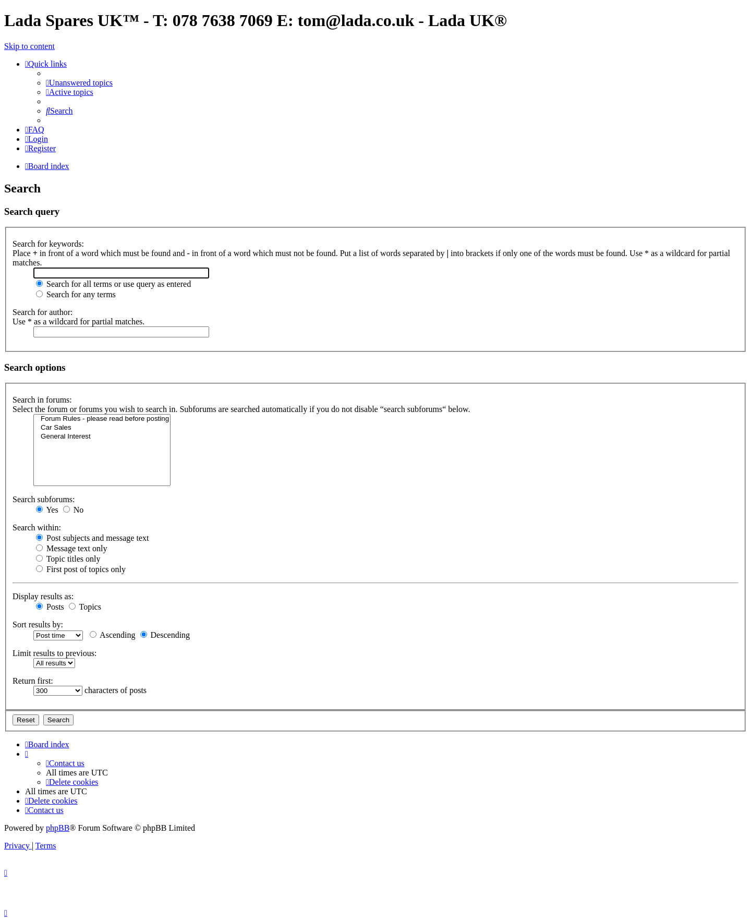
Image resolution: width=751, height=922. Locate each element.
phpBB (57, 827)
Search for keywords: (48, 243)
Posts (50, 606)
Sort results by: (38, 624)
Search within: (37, 527)
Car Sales (102, 427)
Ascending (113, 634)
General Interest (102, 436)
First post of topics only (81, 569)
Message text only (71, 548)
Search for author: (43, 312)
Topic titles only (68, 558)
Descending (165, 634)
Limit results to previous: (54, 653)
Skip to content (29, 46)
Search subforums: (44, 499)
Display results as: (43, 596)
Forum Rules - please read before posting (102, 419)
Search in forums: (42, 399)
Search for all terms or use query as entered (113, 284)
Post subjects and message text (92, 537)
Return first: (33, 680)
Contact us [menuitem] (65, 763)
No (73, 509)
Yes (47, 509)
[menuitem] (79, 82)
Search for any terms (76, 294)
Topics (85, 606)
